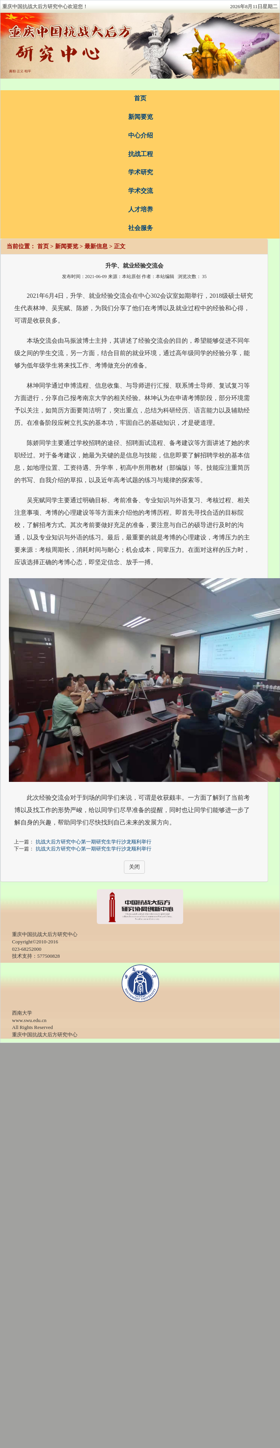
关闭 (134, 867)
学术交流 (140, 190)
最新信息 (96, 246)
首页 (140, 98)
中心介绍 (140, 135)
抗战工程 (140, 154)
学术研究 (140, 172)
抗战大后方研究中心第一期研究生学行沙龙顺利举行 (93, 842)
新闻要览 (140, 116)
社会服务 (140, 228)
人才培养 (140, 209)
